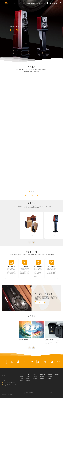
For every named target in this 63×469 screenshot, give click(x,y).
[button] (33, 343)
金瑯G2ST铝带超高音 (34, 440)
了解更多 (14, 35)
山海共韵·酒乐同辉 (7, 440)
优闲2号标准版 (17, 337)
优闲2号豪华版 (41, 337)
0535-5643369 (53, 3)
